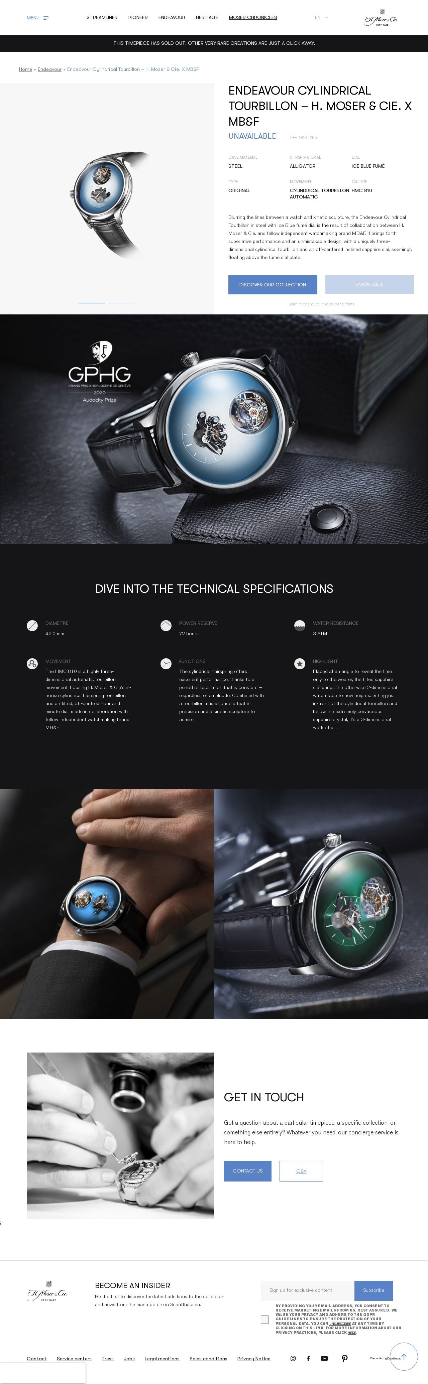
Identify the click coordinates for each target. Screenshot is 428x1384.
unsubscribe (340, 1324)
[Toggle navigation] (38, 17)
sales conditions (339, 304)
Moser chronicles (253, 17)
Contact (37, 1359)
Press (108, 1359)
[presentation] (43, 1373)
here (352, 1333)
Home (25, 69)
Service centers (74, 1359)
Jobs (129, 1359)
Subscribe (373, 1290)
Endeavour (50, 69)
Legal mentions (162, 1359)
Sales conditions (208, 1359)
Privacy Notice (254, 1359)
